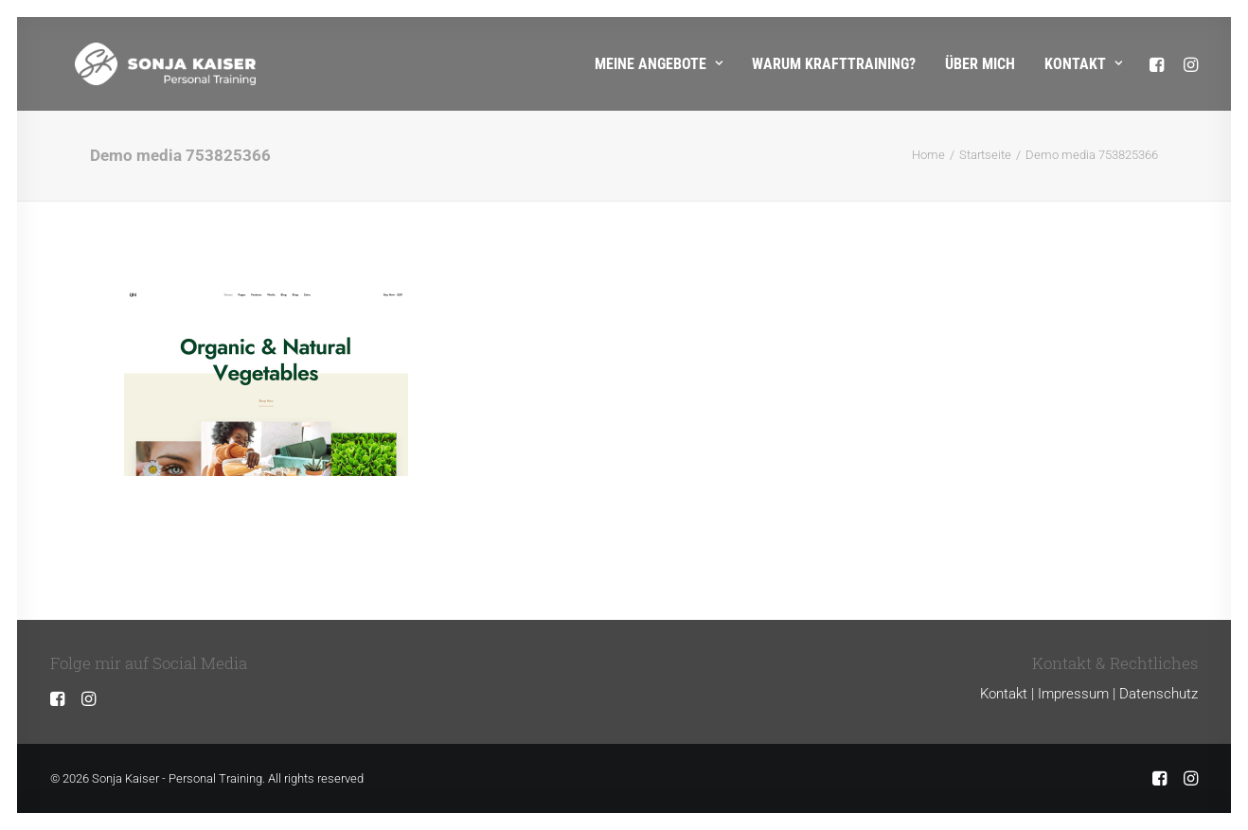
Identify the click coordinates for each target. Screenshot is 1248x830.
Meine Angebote (658, 64)
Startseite (985, 155)
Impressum (1073, 693)
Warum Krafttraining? (834, 64)
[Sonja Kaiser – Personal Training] (140, 64)
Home (928, 155)
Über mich (980, 64)
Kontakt (1083, 64)
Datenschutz (1158, 693)
